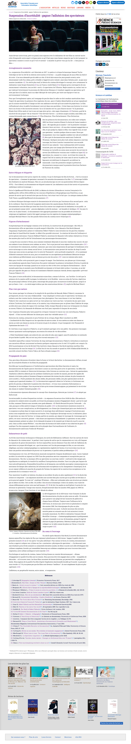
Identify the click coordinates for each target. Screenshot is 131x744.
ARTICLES (55, 8)
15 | (12, 614)
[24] (19, 567)
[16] (34, 381)
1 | (11, 580)
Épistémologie (87, 683)
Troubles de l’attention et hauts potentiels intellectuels (39, 680)
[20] (35, 471)
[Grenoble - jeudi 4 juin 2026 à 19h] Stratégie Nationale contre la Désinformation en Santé (111, 113)
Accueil (11, 12)
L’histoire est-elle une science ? (82, 679)
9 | (11, 599)
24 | (12, 643)
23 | (12, 638)
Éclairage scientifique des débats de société (110, 138)
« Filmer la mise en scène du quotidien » (42, 590)
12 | (12, 607)
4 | (11, 587)
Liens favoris (46, 737)
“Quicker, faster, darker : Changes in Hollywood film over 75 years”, (48, 638)
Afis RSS (78, 737)
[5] (43, 137)
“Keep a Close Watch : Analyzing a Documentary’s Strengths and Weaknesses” (49, 621)
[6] (83, 152)
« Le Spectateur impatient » (31, 636)
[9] (70, 217)
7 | (11, 595)
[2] (36, 85)
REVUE (63, 8)
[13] (57, 337)
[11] (65, 314)
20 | (12, 631)
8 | (11, 597)
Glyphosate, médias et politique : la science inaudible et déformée (111, 155)
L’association (44, 8)
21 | (12, 633)
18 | (12, 621)
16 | (12, 616)
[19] (76, 450)
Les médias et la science (110, 104)
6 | (11, 592)
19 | (12, 626)
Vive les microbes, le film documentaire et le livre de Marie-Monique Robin (15, 717)
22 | (12, 636)
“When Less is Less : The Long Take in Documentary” (42, 633)
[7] (74, 179)
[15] (58, 351)
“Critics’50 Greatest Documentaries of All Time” (29, 611)
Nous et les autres (53, 715)
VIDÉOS (88, 8)
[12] (27, 325)
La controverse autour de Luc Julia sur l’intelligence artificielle (61, 680)
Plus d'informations (112, 89)
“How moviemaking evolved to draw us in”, (34, 643)
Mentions (68, 737)
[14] (34, 348)
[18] (54, 406)
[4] (70, 111)
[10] (85, 244)
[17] (75, 392)
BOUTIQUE (71, 8)
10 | (12, 602)
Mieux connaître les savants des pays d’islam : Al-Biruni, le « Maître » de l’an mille (17, 680)
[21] (74, 475)
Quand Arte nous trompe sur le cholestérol (111, 164)
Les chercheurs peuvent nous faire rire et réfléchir (111, 130)
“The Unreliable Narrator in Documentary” (34, 626)
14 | (12, 611)
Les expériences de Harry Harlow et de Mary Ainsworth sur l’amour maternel (105, 680)
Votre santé (71, 715)
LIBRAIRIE (80, 8)
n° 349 (108, 14)
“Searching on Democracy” (30, 616)
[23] (48, 551)
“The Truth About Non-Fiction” (30, 599)
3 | (11, 585)
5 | (11, 590)
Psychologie (111, 686)
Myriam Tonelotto (103, 75)
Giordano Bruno (33, 715)
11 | (12, 604)
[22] (55, 526)
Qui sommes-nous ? (18, 737)
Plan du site (33, 737)
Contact (58, 737)
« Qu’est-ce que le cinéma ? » (28, 585)
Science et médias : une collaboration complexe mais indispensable (111, 122)
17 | (12, 619)
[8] (78, 209)
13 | (12, 609)
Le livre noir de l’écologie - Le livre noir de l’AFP (95, 716)
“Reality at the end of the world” (30, 607)
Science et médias (32, 18)
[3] (58, 85)
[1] (24, 82)
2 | (11, 583)
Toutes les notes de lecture (110, 723)
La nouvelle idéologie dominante (114, 715)
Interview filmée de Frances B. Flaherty (27, 602)
